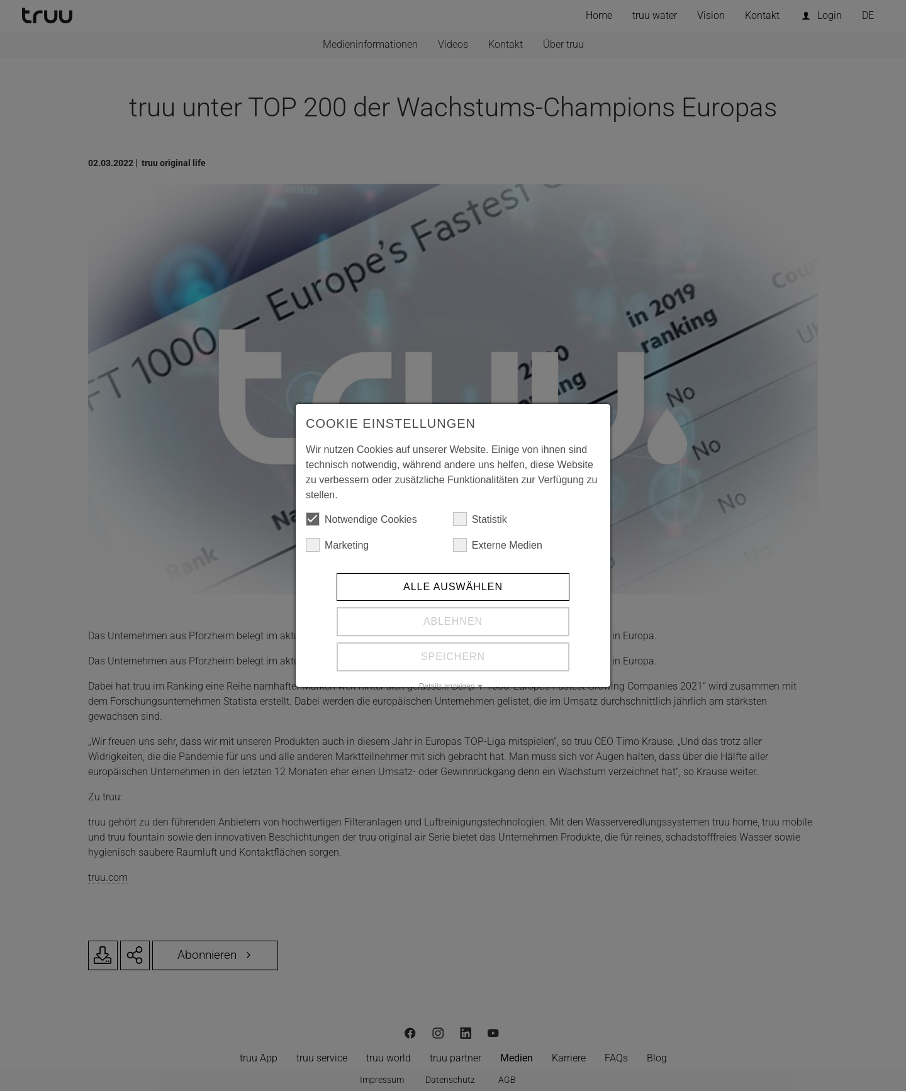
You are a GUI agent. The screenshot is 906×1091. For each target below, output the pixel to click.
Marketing (337, 545)
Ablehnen (453, 621)
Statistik (480, 519)
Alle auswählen (453, 586)
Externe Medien (497, 545)
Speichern (453, 656)
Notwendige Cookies (361, 519)
